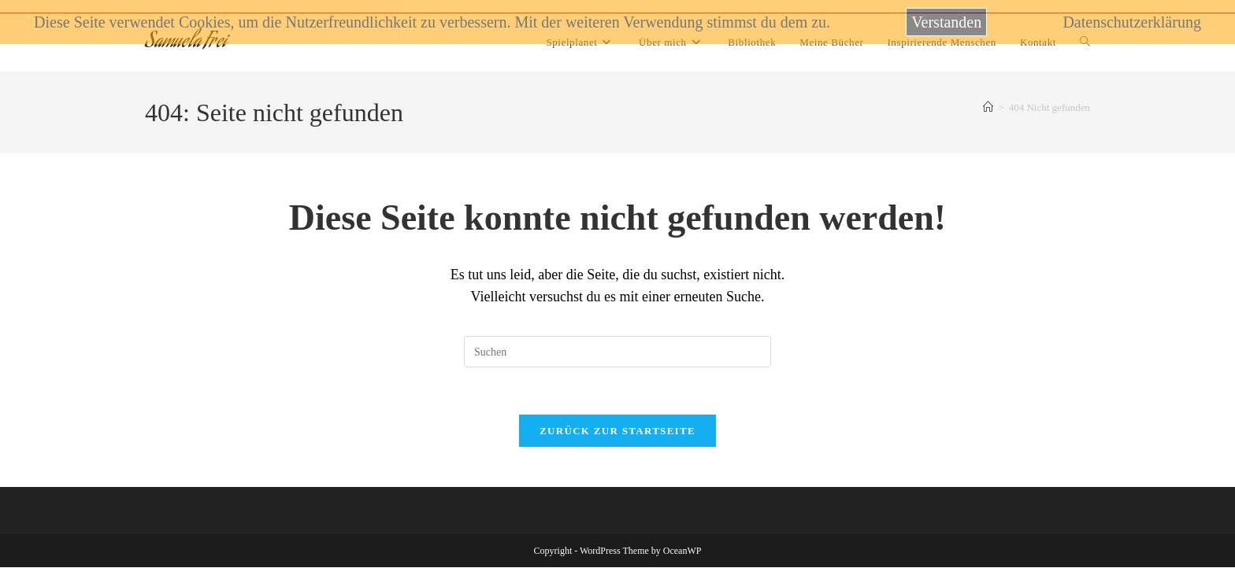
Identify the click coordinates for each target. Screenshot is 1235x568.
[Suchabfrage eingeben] (617, 351)
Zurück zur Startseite (617, 431)
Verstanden (946, 22)
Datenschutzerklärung (1131, 22)
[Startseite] (988, 107)
